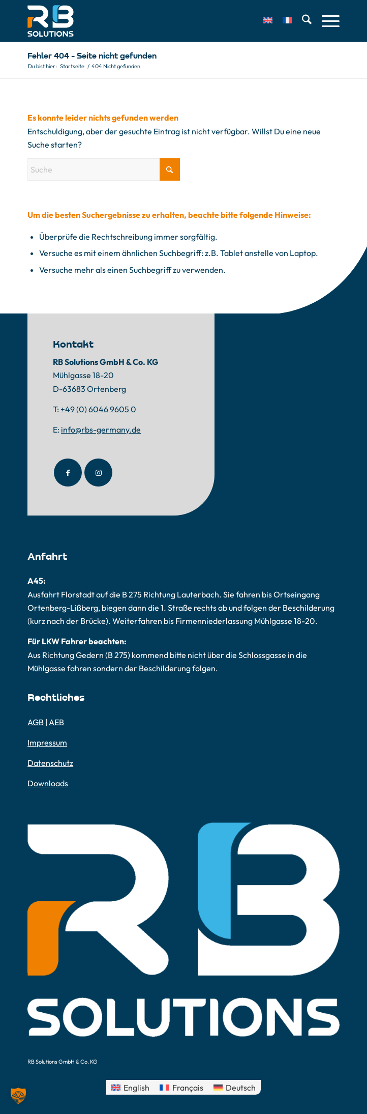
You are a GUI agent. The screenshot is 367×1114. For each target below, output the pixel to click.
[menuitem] (262, 21)
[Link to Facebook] (68, 473)
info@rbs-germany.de (101, 429)
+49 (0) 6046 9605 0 (98, 409)
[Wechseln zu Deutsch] (234, 1087)
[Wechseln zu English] (130, 1087)
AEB (56, 722)
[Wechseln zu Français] (181, 1087)
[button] (18, 1095)
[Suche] (302, 21)
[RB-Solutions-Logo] (152, 21)
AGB (35, 722)
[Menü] (326, 21)
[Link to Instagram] (98, 473)
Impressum (47, 742)
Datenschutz (50, 763)
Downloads (47, 783)
